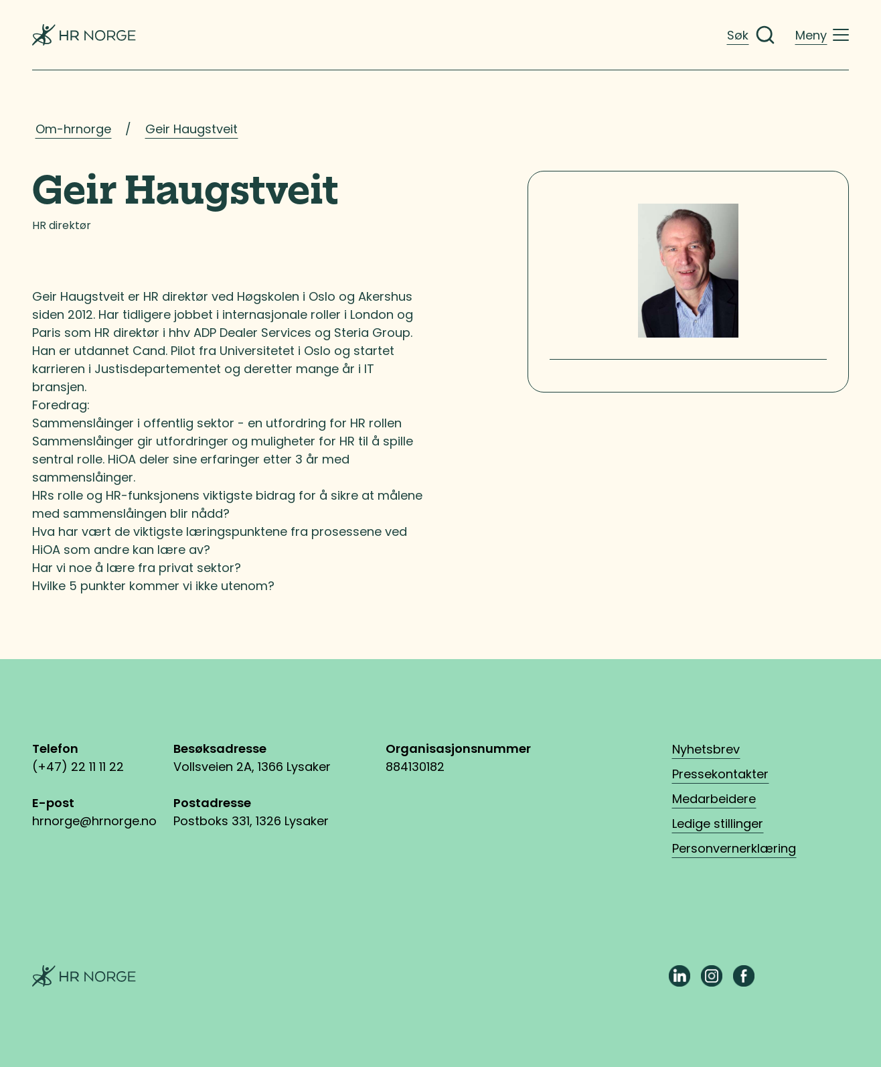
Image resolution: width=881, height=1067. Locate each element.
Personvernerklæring (734, 848)
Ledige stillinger (717, 823)
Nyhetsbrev (706, 749)
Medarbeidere (714, 798)
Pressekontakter (720, 774)
